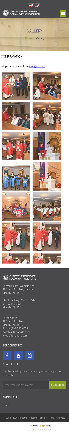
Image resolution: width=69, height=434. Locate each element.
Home (28, 38)
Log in (6, 404)
